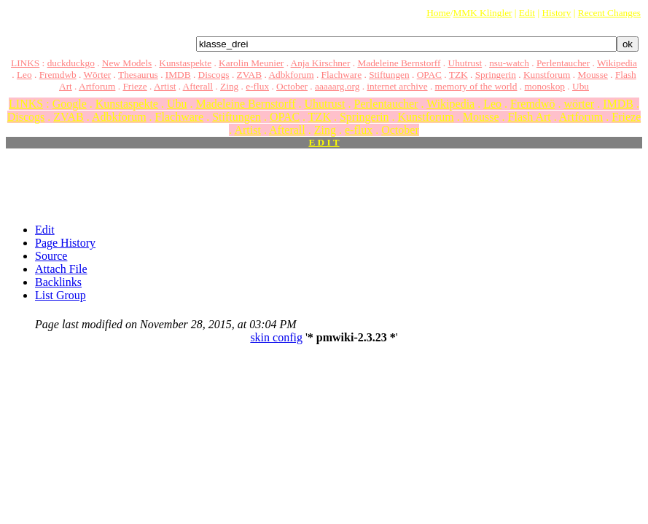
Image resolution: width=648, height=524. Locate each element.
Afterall (198, 86)
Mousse (592, 74)
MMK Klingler (482, 12)
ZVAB (249, 74)
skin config (276, 337)
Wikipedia (617, 62)
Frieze (134, 86)
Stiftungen (389, 74)
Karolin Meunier (251, 62)
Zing (229, 86)
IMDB (178, 74)
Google (69, 104)
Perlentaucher (563, 62)
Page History (65, 243)
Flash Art (529, 117)
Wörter (98, 74)
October (292, 86)
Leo (24, 74)
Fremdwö (532, 104)
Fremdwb (58, 74)
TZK (458, 74)
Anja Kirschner (321, 62)
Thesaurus (138, 74)
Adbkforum (290, 74)
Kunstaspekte (185, 62)
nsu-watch (509, 62)
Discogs (214, 74)
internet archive (397, 86)
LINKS (25, 62)
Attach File (61, 269)
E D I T (323, 142)
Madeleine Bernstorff (398, 62)
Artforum (97, 86)
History (556, 12)
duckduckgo (71, 62)
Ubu (580, 86)
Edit (527, 12)
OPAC (429, 74)
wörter (578, 104)
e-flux (257, 86)
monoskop (544, 86)
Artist (165, 86)
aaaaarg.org (337, 86)
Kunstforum (546, 74)
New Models (127, 62)
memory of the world (476, 86)
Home (438, 12)
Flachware (341, 74)
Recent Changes (609, 12)
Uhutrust (465, 62)
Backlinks (58, 282)
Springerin (495, 74)
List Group (60, 295)
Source (51, 256)
